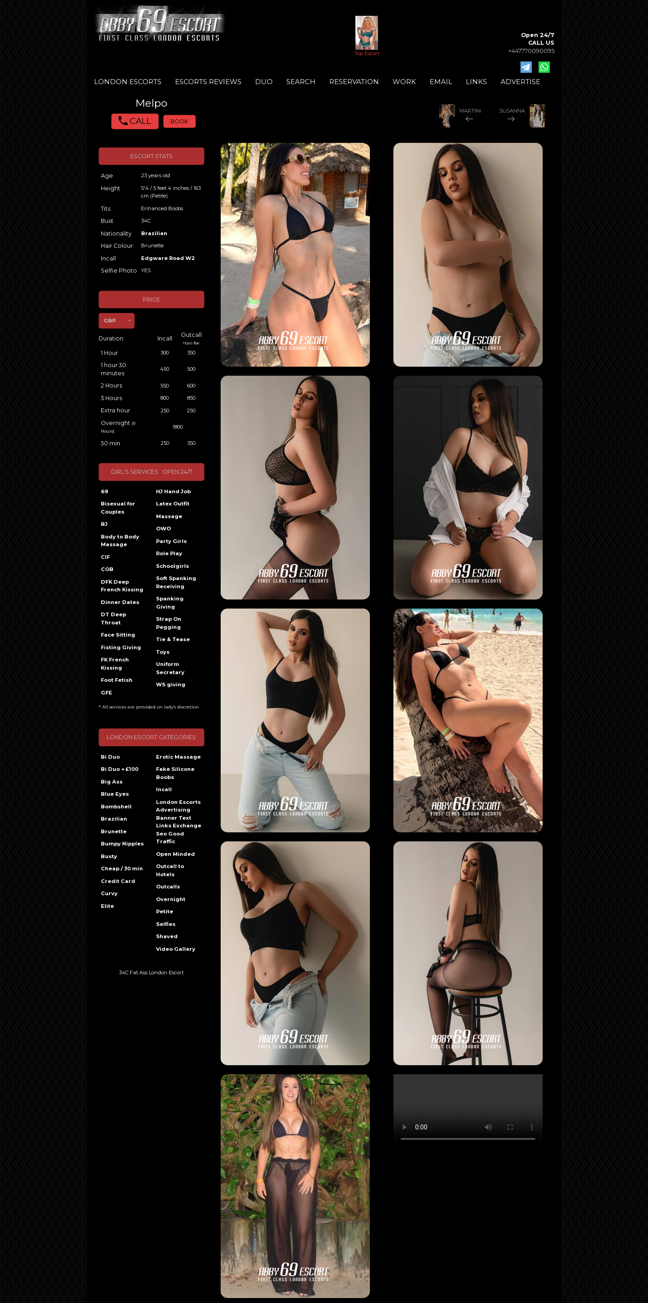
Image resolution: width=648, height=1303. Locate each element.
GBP (110, 320)
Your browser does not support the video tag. (468, 1111)
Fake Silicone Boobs (175, 773)
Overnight (170, 899)
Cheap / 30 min (122, 868)
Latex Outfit (172, 503)
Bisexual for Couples (118, 507)
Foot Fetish (116, 680)
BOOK (179, 121)
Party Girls (171, 541)
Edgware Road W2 (168, 258)
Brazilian (154, 233)
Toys (163, 652)
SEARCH (301, 81)
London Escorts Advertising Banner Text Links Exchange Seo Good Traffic (178, 822)
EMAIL (441, 81)
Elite (107, 906)
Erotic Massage (178, 757)
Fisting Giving (121, 647)
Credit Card (118, 881)
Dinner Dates (120, 602)
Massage (169, 516)
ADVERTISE (520, 81)
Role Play (169, 553)
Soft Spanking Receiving (176, 582)
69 (104, 491)
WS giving (170, 684)
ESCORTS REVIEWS (208, 81)
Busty (109, 856)
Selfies (165, 924)
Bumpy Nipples (122, 843)
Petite (164, 911)
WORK (404, 81)
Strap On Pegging (168, 623)
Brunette (114, 831)
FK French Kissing (115, 663)
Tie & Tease (173, 639)
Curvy (109, 893)
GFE (106, 692)
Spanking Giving (170, 602)
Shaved (167, 936)
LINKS (476, 81)
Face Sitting (118, 635)
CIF (105, 557)
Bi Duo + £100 (119, 769)
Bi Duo (110, 757)
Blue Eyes (115, 794)
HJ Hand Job (173, 491)
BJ (104, 524)
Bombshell (116, 806)
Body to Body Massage (120, 540)
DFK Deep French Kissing (122, 586)
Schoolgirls (172, 566)
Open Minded (175, 854)
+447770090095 (531, 50)
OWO (163, 528)
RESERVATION (354, 81)
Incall (164, 789)
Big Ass (112, 782)
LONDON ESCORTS (127, 81)
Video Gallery (175, 949)
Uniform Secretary (170, 668)
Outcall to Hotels (170, 870)
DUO (264, 81)
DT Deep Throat (113, 618)
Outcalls (168, 886)
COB (107, 569)
